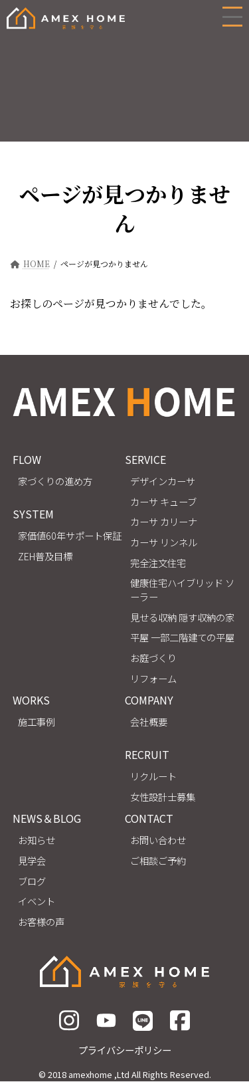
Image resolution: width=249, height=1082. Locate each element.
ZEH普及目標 (45, 556)
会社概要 (148, 722)
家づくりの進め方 (55, 481)
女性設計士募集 (162, 797)
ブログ (32, 881)
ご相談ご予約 (158, 860)
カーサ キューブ (163, 501)
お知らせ (36, 840)
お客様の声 (41, 921)
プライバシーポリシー (124, 1050)
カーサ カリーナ (163, 522)
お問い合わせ (158, 840)
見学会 (32, 860)
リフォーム (153, 678)
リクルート (153, 776)
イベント (36, 902)
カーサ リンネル (163, 542)
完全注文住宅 (158, 563)
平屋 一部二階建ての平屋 (182, 638)
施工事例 (36, 722)
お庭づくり (153, 658)
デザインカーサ (162, 481)
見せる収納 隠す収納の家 (182, 617)
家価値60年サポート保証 (70, 535)
